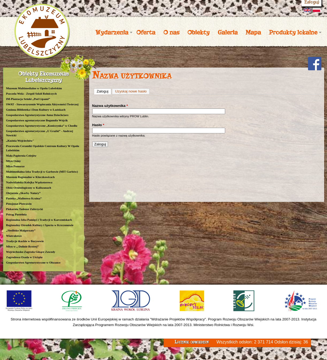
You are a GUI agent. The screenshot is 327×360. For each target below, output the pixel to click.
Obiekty (198, 32)
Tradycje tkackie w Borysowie (25, 241)
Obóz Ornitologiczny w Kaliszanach (28, 187)
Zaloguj (104, 91)
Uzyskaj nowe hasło (131, 91)
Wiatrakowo (14, 235)
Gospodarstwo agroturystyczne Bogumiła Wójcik (37, 120)
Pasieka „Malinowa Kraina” (24, 198)
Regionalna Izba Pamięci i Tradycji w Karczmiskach (39, 219)
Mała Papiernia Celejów (21, 155)
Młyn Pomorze (15, 166)
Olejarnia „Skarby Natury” (23, 193)
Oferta (145, 32)
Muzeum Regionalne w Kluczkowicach (30, 177)
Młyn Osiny (13, 160)
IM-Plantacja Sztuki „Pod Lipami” (28, 98)
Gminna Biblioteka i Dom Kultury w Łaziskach (36, 109)
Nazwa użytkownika (110, 106)
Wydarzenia (111, 32)
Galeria (228, 32)
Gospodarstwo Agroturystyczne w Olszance (33, 262)
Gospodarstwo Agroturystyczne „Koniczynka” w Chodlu (41, 125)
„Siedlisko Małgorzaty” (21, 230)
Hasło (98, 125)
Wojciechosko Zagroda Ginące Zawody (30, 251)
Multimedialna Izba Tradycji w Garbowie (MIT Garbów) (42, 171)
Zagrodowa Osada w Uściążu (24, 257)
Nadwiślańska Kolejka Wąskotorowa (29, 182)
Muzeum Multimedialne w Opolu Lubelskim (34, 88)
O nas (171, 32)
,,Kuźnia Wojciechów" (20, 140)
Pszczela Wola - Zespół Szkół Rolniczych (31, 93)
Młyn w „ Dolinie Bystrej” (22, 246)
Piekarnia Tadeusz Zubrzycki (24, 209)
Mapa (253, 32)
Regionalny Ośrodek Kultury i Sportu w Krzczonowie (40, 225)
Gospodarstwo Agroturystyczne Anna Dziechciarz (37, 115)
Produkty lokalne (293, 32)
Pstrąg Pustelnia (16, 214)
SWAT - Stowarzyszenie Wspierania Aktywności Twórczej (42, 104)
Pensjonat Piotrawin (19, 203)
